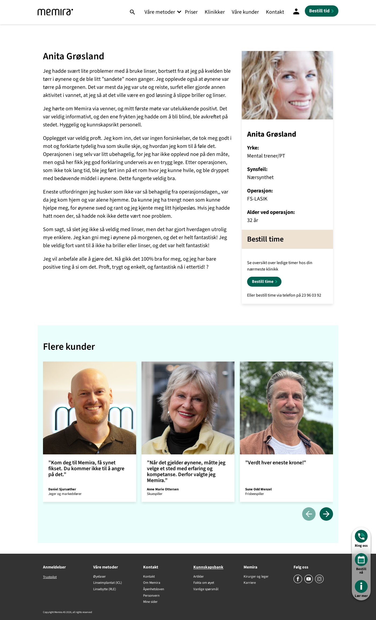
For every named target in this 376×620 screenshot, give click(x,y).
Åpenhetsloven (153, 589)
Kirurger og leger (256, 577)
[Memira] (55, 12)
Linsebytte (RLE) (104, 589)
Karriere (250, 583)
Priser (191, 12)
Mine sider (150, 602)
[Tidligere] (309, 514)
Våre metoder (159, 12)
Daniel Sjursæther (62, 489)
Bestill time (262, 282)
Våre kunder (245, 12)
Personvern (151, 596)
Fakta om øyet (203, 583)
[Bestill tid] (321, 11)
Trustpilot (50, 577)
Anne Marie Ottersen (163, 489)
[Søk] (132, 12)
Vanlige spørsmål (205, 589)
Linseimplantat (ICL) (107, 583)
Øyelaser (99, 577)
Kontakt (275, 12)
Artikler (198, 577)
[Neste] (326, 514)
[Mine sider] (296, 12)
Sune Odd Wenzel (258, 489)
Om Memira (151, 583)
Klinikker (215, 12)
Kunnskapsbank (208, 567)
